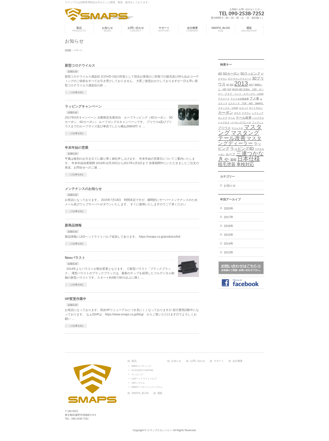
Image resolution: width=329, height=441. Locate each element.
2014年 (228, 243)
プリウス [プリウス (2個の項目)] (224, 128)
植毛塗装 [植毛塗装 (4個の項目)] (227, 164)
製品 (134, 361)
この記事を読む (76, 92)
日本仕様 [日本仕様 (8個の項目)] (248, 159)
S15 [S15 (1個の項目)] (229, 89)
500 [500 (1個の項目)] (232, 84)
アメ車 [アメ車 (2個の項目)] (254, 98)
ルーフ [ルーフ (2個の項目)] (230, 154)
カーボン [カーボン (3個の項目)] (225, 112)
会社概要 (237, 361)
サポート (219, 361)
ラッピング (137, 374)
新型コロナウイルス (80, 65)
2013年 (228, 252)
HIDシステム (138, 383)
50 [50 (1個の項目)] (227, 84)
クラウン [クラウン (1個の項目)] (246, 113)
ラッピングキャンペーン (83, 106)
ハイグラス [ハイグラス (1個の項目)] (258, 118)
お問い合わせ (197, 361)
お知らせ (72, 71)
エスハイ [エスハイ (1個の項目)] (243, 108)
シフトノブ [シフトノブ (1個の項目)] (257, 113)
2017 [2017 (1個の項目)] (251, 84)
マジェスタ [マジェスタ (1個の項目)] (237, 128)
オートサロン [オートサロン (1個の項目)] (256, 108)
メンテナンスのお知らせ (83, 189)
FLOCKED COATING (142, 370)
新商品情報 (73, 225)
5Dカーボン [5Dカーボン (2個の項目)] (231, 73)
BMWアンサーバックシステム (147, 387)
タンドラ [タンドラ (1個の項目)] (222, 118)
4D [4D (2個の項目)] (220, 73)
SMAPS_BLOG (140, 393)
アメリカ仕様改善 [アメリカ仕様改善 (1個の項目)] (239, 98)
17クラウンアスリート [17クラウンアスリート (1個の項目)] (239, 79)
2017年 (228, 217)
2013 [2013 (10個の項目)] (241, 83)
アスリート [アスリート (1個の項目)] (224, 98)
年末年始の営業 (76, 147)
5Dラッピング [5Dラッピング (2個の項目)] (250, 73)
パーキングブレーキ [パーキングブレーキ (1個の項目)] (240, 122)
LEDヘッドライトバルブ (144, 378)
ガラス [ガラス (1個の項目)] (237, 113)
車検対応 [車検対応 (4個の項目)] (245, 164)
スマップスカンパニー (159, 430)
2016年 (228, 226)
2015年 (228, 234)
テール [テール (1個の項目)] (231, 118)
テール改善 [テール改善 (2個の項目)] (244, 117)
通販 (159, 393)
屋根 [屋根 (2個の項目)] (233, 159)
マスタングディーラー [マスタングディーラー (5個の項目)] (240, 141)
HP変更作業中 (75, 299)
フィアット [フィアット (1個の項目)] (258, 122)
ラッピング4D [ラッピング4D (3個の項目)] (242, 148)
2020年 (228, 208)
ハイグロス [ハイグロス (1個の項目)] (224, 122)
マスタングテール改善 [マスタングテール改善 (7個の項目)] (238, 135)
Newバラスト (75, 257)
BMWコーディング (141, 366)
